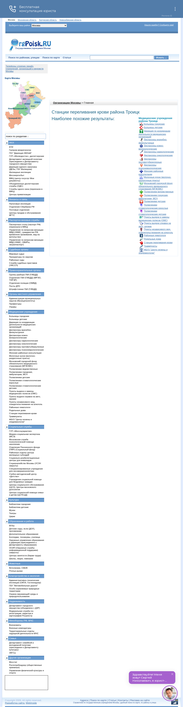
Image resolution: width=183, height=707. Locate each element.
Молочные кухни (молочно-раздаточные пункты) (22, 357)
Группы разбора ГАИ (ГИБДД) (23, 274)
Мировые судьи (16, 254)
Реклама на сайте (140, 700)
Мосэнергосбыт (16, 175)
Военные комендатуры (20, 628)
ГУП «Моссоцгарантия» (20, 431)
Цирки (12, 516)
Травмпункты (150, 246)
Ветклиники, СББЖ (18, 568)
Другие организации (20, 657)
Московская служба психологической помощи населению (21, 441)
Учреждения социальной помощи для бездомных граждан (25, 480)
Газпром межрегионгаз (20, 150)
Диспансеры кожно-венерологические (18, 336)
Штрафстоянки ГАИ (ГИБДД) (23, 289)
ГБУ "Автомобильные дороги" (23, 585)
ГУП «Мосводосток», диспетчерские (26, 156)
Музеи (12, 510)
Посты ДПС (14, 286)
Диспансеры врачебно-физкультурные (20, 331)
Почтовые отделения (19, 210)
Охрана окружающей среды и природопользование (23, 595)
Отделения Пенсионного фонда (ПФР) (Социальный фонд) (24, 448)
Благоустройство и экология (24, 576)
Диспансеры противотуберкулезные (26, 347)
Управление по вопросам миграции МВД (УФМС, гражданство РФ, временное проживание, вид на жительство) (26, 233)
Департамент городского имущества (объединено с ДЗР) (24, 606)
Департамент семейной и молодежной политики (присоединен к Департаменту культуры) (23, 646)
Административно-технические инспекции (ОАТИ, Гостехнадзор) (25, 581)
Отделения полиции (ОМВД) (23, 283)
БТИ (11, 147)
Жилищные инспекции (20, 172)
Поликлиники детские (155, 201)
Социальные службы (20, 426)
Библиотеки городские (20, 504)
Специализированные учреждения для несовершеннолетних (26, 469)
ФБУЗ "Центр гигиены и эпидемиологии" (20, 420)
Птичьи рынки (16, 571)
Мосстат (13, 662)
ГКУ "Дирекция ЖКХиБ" (20, 153)
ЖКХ (11, 142)
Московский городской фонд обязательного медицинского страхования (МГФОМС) (155, 186)
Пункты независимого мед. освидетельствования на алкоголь (25, 403)
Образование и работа (21, 521)
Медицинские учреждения (23, 311)
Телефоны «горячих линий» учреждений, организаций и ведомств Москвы (24, 69)
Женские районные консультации (25, 353)
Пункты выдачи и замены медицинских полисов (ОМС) (23, 392)
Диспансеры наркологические (159, 152)
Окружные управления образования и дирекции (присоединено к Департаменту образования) (26, 542)
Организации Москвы (67, 102)
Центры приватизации (20, 194)
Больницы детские (153, 127)
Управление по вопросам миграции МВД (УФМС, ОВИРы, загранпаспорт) (26, 242)
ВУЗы (11, 525)
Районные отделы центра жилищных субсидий (21, 453)
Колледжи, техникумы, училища (24, 537)
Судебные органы (18, 249)
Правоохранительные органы (25, 270)
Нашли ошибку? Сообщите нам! (159, 25)
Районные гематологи (155, 235)
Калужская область (48, 20)
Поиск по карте (51, 57)
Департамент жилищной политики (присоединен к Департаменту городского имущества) (25, 161)
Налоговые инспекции (20, 203)
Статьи (67, 57)
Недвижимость (17, 601)
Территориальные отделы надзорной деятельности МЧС (23, 632)
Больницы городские (154, 124)
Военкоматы (15, 625)
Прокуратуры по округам (21, 257)
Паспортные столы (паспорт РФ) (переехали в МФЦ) (25, 225)
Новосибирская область (70, 20)
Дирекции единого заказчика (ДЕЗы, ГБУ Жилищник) (23, 168)
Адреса (84, 700)
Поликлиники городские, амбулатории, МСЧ (21, 373)
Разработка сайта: (15, 703)
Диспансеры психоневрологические (26, 350)
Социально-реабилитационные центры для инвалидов (24, 459)
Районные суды (16, 260)
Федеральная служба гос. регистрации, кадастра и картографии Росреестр (21, 613)
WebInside (31, 703)
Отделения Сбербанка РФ (21, 207)
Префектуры (15, 304)
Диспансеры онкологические (158, 155)
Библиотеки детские (19, 507)
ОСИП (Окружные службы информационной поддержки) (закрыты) (23, 550)
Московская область (27, 20)
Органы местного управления (25, 294)
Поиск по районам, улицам (23, 57)
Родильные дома (152, 239)
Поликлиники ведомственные (159, 191)
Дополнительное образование (23, 534)
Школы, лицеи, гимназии (21, 558)
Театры (12, 513)
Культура (14, 499)
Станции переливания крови (158, 242)
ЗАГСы (12, 652)
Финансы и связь (18, 199)
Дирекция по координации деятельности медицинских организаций (154, 134)
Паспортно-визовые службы (24, 220)
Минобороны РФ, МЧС (21, 620)
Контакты (123, 700)
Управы (12, 307)
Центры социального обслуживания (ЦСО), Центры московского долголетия (26, 487)
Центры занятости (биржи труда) (25, 555)
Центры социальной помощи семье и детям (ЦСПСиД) (26, 493)
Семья (12, 638)
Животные (14, 563)
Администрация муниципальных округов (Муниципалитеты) (25, 299)
